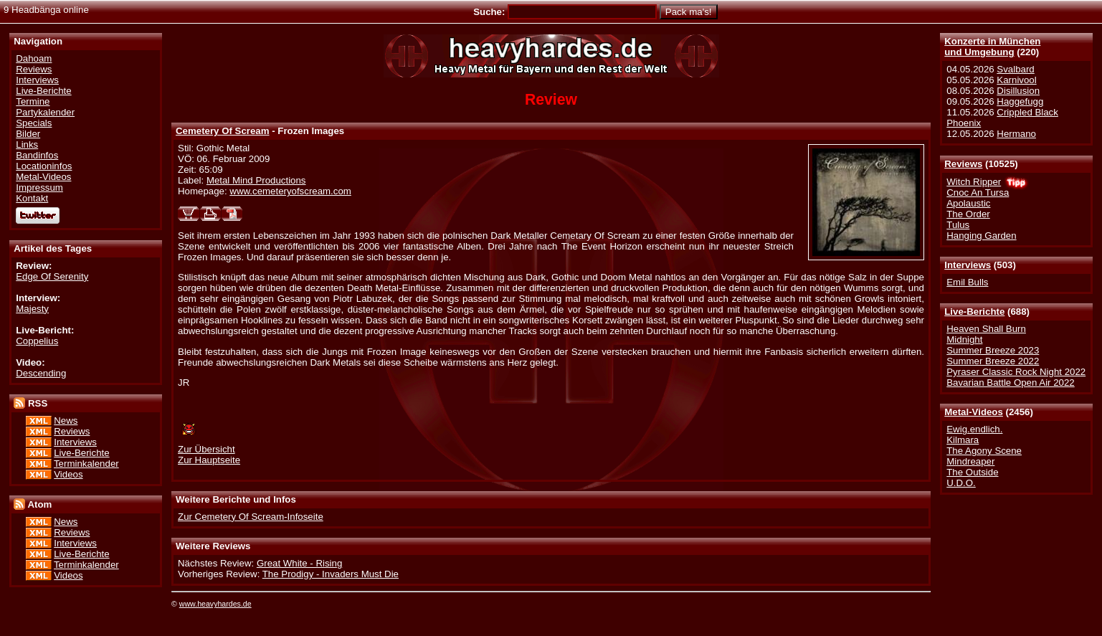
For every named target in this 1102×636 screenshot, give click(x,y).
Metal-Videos (973, 412)
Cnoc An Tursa (977, 192)
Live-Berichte (974, 311)
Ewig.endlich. (974, 429)
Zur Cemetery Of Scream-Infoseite (250, 516)
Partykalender (45, 112)
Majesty (32, 308)
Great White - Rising (299, 563)
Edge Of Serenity (52, 276)
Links (27, 144)
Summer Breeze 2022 (992, 361)
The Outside (972, 472)
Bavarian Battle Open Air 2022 (1010, 382)
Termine (32, 101)
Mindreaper (970, 461)
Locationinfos (44, 166)
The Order (967, 214)
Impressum (39, 187)
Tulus (957, 224)
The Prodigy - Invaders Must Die (330, 574)
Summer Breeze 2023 (992, 350)
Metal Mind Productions (256, 180)
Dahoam (34, 58)
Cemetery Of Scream (223, 130)
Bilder (28, 133)
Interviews (967, 265)
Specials (34, 123)
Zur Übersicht (206, 449)
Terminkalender (86, 463)
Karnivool (1016, 80)
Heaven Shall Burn (986, 328)
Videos (68, 474)
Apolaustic (968, 203)
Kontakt (32, 198)
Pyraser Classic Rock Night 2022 (1016, 371)
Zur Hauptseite (209, 460)
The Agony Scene (984, 450)
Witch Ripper (973, 181)
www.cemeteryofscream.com (290, 191)
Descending (41, 373)
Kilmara (962, 440)
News (65, 420)
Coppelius (37, 341)
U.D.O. (961, 483)
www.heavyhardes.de (215, 603)
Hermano (1016, 133)
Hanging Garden (981, 235)
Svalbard (1015, 69)
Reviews (963, 163)
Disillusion (1018, 90)
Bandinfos (37, 155)
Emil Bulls (967, 282)
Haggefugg (1020, 101)
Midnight (964, 339)
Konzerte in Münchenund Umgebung (992, 46)
